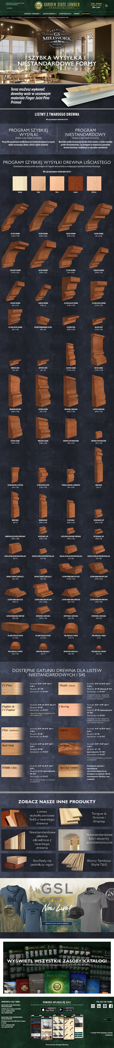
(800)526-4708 (10, 1011)
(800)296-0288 (10, 1025)
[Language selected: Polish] (108, 1019)
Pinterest (105, 1006)
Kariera (9, 8)
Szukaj (106, 5)
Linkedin (99, 1006)
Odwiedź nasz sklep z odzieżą (57, 923)
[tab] (32, 14)
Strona (57, 1044)
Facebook (111, 1006)
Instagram (93, 1006)
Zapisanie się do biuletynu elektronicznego (15, 4)
